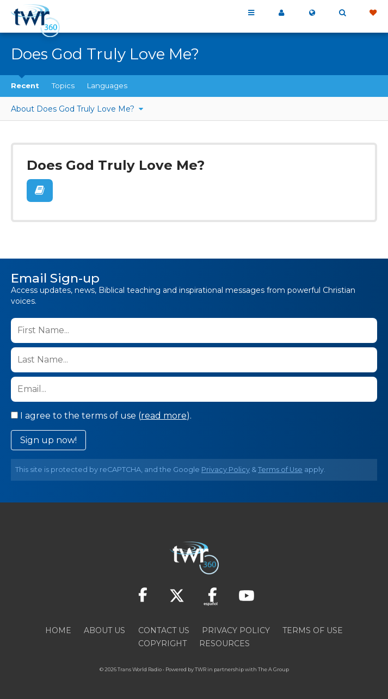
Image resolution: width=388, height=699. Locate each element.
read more (164, 412)
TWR (200, 666)
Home (58, 627)
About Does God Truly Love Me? (74, 109)
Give (373, 13)
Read (39, 188)
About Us (104, 627)
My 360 (281, 13)
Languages (107, 85)
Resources (224, 640)
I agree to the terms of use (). (101, 412)
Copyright (162, 640)
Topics (63, 85)
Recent (25, 85)
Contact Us (163, 627)
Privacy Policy (225, 466)
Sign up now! (48, 437)
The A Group (273, 666)
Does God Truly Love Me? (110, 164)
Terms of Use (280, 466)
